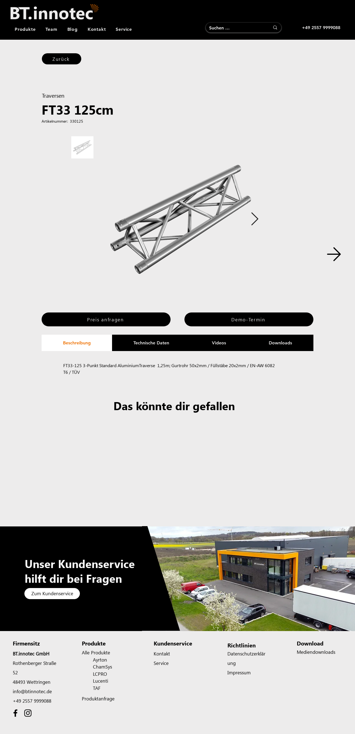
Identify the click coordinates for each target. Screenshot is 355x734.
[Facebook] (15, 713)
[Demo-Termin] (248, 319)
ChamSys (102, 667)
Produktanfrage (98, 698)
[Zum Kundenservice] (52, 593)
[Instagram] (28, 713)
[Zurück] (61, 58)
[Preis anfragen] (106, 319)
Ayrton (100, 660)
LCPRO (100, 674)
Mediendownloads (316, 652)
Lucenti (100, 681)
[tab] (77, 343)
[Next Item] (254, 219)
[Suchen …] (235, 28)
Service (161, 663)
